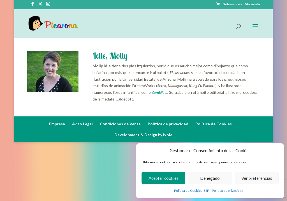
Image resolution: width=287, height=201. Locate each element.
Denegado (210, 178)
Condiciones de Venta (120, 123)
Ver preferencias (256, 178)
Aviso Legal (82, 123)
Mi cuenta (252, 4)
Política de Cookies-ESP (191, 190)
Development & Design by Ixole (143, 134)
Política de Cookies (213, 123)
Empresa (57, 123)
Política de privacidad (227, 190)
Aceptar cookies (164, 178)
